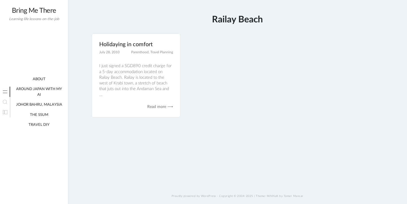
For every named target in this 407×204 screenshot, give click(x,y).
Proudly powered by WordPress (194, 196)
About (39, 79)
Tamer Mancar (294, 196)
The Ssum (39, 115)
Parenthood (140, 52)
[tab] (5, 92)
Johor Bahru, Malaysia (39, 105)
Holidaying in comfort (126, 44)
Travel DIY (39, 125)
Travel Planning (161, 52)
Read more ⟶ (160, 107)
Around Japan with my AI (39, 92)
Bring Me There (34, 10)
